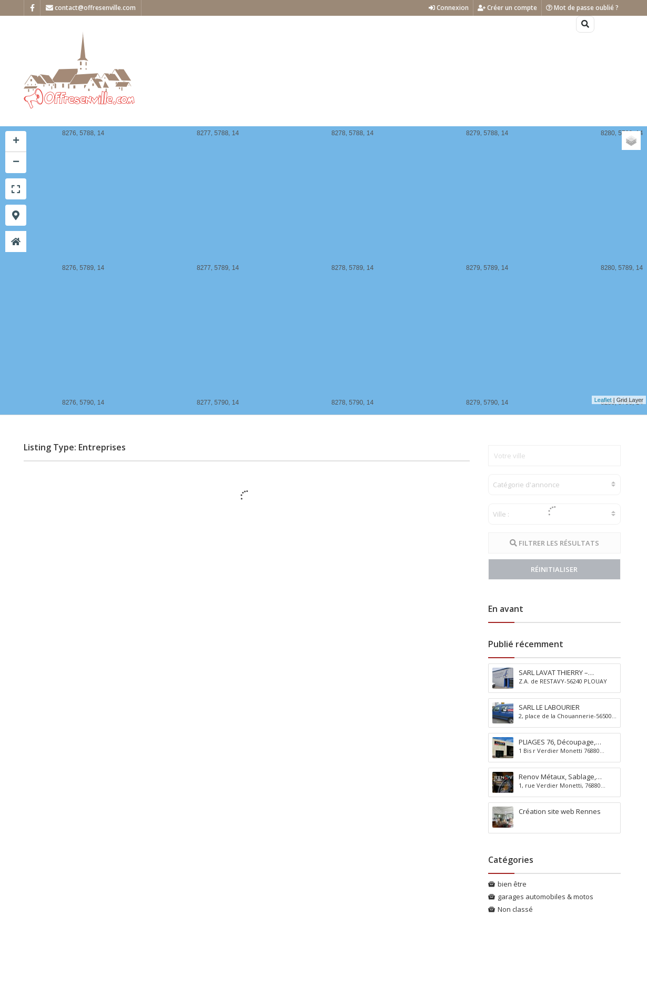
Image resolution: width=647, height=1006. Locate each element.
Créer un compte (507, 7)
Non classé (515, 909)
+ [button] (16, 141)
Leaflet (603, 400)
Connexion (449, 7)
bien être (512, 884)
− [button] (16, 162)
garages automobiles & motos (545, 896)
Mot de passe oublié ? (582, 7)
